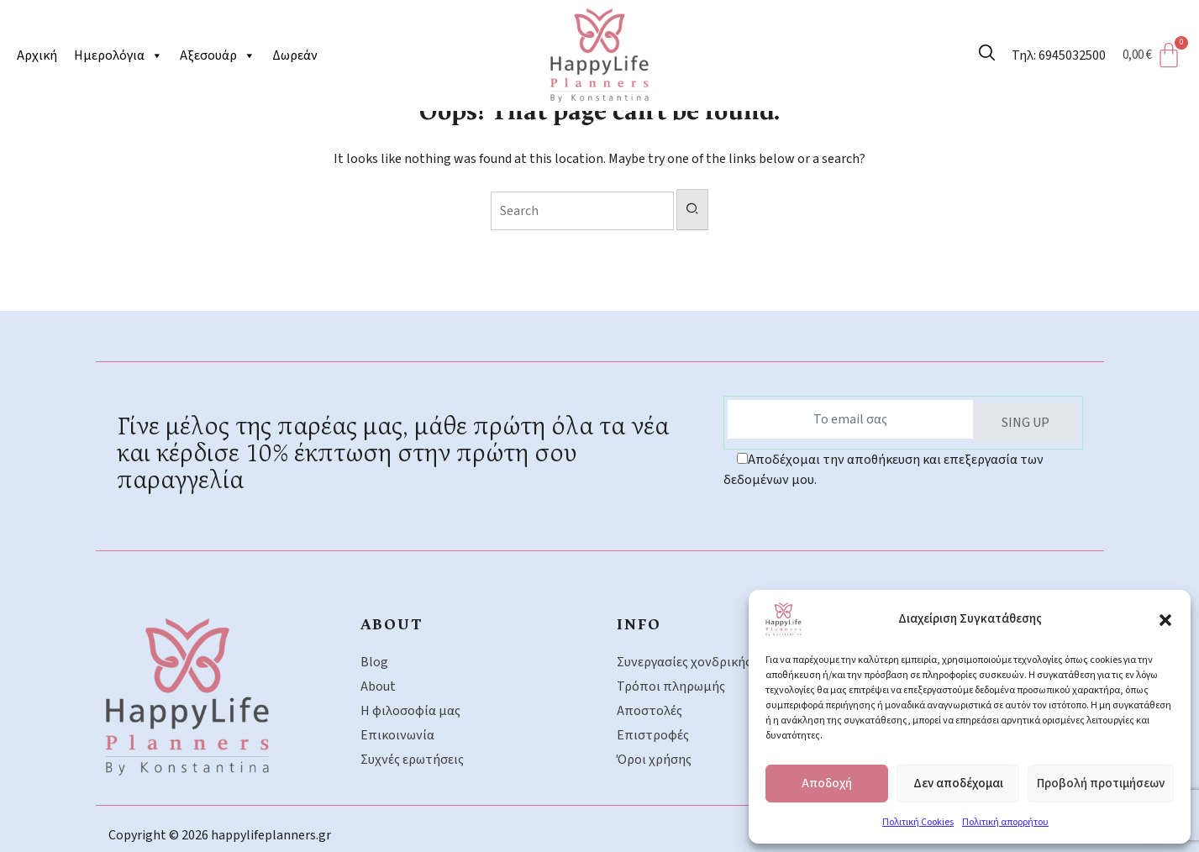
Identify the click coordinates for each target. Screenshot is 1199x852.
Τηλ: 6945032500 (1059, 55)
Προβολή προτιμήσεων (1101, 783)
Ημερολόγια (118, 55)
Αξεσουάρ (217, 55)
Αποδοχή (827, 783)
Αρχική (37, 55)
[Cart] (1157, 55)
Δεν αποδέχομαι (958, 783)
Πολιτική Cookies (918, 822)
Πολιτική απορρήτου (1005, 822)
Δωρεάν (295, 55)
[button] (1165, 619)
